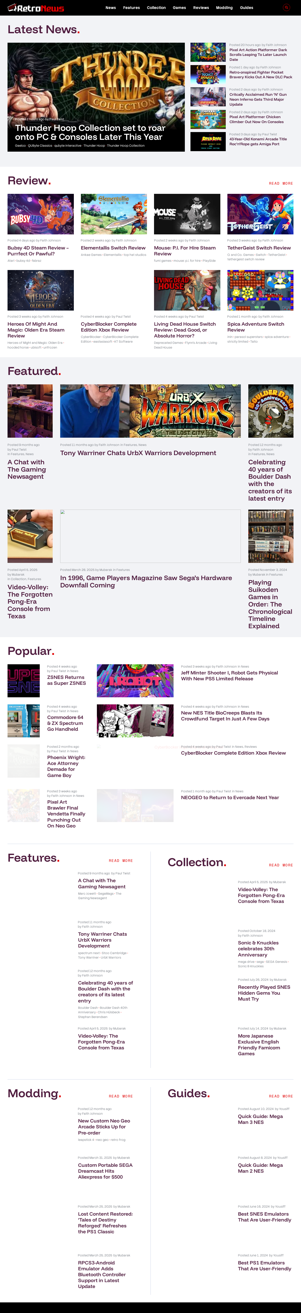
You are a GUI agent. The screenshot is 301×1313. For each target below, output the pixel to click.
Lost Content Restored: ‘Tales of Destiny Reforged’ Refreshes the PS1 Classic (105, 1208)
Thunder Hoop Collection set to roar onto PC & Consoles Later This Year (90, 132)
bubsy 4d (23, 261)
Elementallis (113, 255)
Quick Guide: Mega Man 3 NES (260, 1104)
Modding (224, 7)
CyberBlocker (91, 337)
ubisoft (36, 347)
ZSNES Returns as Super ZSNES (99, 675)
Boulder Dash (88, 993)
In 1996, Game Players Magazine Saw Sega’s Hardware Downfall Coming (146, 581)
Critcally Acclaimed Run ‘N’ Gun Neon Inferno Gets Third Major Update (258, 99)
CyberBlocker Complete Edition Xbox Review (109, 327)
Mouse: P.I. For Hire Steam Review (185, 251)
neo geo (102, 1125)
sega (260, 947)
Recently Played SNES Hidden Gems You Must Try (264, 978)
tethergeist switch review (246, 259)
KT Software (123, 342)
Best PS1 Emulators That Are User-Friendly (264, 1251)
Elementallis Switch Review (113, 248)
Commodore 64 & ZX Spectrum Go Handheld (105, 716)
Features (131, 7)
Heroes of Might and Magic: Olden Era (35, 343)
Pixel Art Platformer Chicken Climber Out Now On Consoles (257, 119)
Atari (11, 261)
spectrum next (89, 938)
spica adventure (277, 337)
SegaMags (106, 879)
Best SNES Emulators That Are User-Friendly (264, 1202)
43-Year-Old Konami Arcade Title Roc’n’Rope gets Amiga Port (258, 141)
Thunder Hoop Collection (126, 146)
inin (230, 337)
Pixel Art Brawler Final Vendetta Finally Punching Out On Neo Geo (105, 799)
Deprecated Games (168, 343)
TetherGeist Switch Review (259, 248)
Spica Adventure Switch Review (255, 327)
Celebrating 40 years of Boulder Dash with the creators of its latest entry (270, 480)
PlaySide (209, 261)
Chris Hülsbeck (109, 997)
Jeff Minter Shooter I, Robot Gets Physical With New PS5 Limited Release (249, 678)
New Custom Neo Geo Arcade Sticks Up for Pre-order (104, 1112)
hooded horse (18, 347)
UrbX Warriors (111, 943)
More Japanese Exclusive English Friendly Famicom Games (259, 1030)
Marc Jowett (87, 879)
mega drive (246, 947)
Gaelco (20, 146)
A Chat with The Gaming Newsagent (27, 469)
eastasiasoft (102, 342)
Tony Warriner (88, 943)
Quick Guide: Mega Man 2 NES (260, 1153)
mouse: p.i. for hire (187, 261)
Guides (246, 7)
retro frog (118, 1125)
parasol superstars (249, 337)
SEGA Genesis (276, 947)
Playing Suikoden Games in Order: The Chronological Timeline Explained (270, 604)
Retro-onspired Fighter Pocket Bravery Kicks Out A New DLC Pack (261, 74)
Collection (156, 7)
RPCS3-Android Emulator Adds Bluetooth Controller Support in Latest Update (102, 1260)
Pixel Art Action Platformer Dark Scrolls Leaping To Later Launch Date (258, 54)
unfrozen (50, 347)
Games (179, 7)
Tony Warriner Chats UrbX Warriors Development (138, 453)
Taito (254, 342)
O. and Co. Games (240, 255)
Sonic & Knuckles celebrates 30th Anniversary (258, 934)
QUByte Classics (40, 146)
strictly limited (237, 342)
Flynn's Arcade (195, 343)
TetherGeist (276, 255)
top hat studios (135, 255)
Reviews (201, 7)
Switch (261, 255)
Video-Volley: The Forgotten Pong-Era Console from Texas (30, 601)
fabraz (36, 261)
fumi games (162, 261)
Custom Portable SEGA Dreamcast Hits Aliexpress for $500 (105, 1156)
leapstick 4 (86, 1125)
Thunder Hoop (94, 146)
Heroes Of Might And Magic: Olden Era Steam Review (36, 330)
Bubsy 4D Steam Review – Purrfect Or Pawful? (38, 251)
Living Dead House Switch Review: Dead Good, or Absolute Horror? (185, 330)
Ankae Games (91, 255)
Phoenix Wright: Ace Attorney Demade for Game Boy (104, 756)
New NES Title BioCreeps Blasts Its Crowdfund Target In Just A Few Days (252, 718)
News (111, 7)
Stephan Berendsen (92, 1002)
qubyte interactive (67, 146)
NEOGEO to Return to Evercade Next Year (241, 796)
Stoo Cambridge (114, 938)
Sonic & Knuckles (251, 951)
